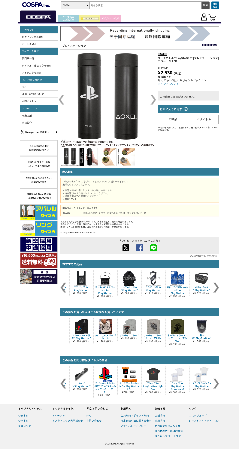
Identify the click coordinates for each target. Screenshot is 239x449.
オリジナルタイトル (64, 408)
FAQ (24, 87)
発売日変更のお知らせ (167, 425)
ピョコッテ (24, 425)
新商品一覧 (28, 58)
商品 (173, 119)
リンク (193, 408)
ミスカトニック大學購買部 (67, 420)
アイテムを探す (30, 51)
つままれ (23, 415)
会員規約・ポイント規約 (135, 415)
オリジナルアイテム (30, 408)
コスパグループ (198, 415)
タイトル (204, 119)
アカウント (28, 30)
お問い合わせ (29, 101)
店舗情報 (160, 415)
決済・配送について (33, 94)
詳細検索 (215, 5)
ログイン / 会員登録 (33, 37)
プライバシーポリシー (133, 425)
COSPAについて (30, 108)
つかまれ (23, 420)
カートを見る (29, 44)
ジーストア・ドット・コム (204, 420)
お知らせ (160, 408)
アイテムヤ (58, 415)
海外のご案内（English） (169, 436)
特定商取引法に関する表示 (136, 420)
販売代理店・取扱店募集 (169, 430)
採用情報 (160, 420)
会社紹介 (27, 122)
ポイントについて (168, 83)
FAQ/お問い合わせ (32, 80)
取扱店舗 (27, 115)
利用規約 (126, 408)
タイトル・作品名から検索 (36, 65)
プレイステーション (74, 46)
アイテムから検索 (31, 72)
